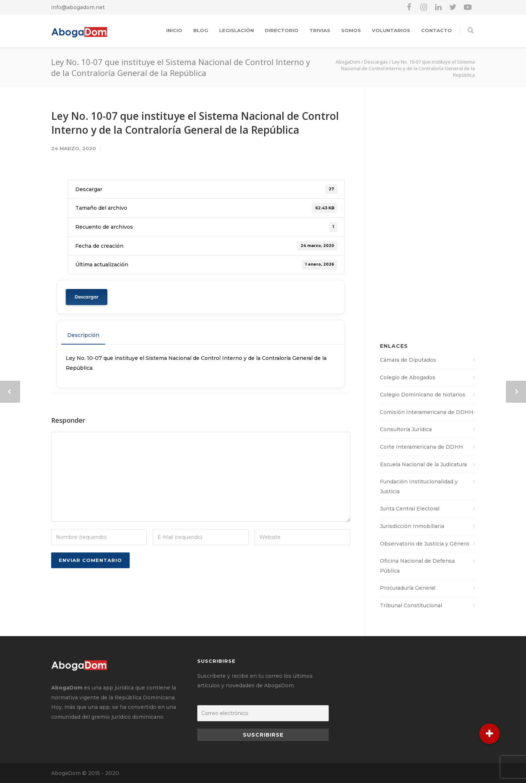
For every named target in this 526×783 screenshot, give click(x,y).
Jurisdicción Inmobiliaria (412, 526)
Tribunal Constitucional (411, 605)
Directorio (281, 30)
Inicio (174, 30)
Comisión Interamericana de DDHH (426, 412)
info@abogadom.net (78, 7)
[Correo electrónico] (263, 713)
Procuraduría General (407, 588)
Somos (351, 30)
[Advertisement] (427, 218)
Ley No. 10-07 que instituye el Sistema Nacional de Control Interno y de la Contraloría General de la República (195, 123)
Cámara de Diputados (408, 360)
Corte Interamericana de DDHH (421, 447)
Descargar (87, 297)
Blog (200, 30)
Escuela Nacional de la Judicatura (423, 464)
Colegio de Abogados (407, 377)
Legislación (236, 30)
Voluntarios (391, 30)
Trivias (319, 30)
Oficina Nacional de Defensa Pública (417, 566)
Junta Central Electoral (409, 508)
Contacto (436, 30)
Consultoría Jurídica (406, 429)
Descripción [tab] (83, 335)
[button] (489, 733)
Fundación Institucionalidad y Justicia (419, 486)
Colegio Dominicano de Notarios (422, 394)
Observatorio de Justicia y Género (424, 543)
